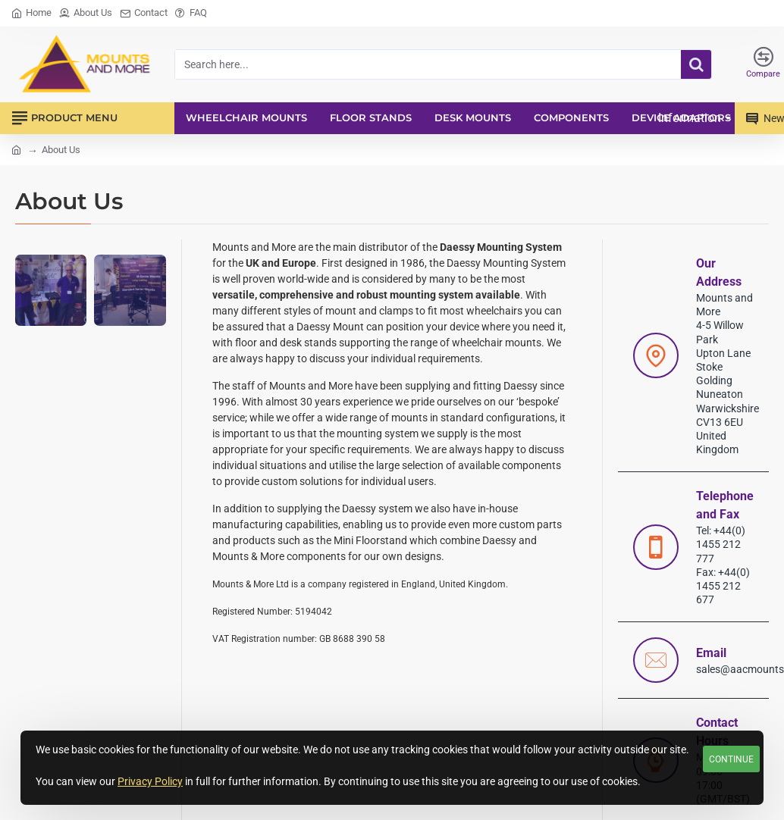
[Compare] (763, 64)
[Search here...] (696, 64)
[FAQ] (191, 13)
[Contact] (143, 13)
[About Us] (85, 13)
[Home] (31, 13)
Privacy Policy (150, 781)
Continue (731, 759)
